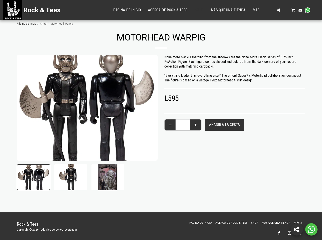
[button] (271, 10)
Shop (43, 23)
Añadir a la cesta (224, 125)
